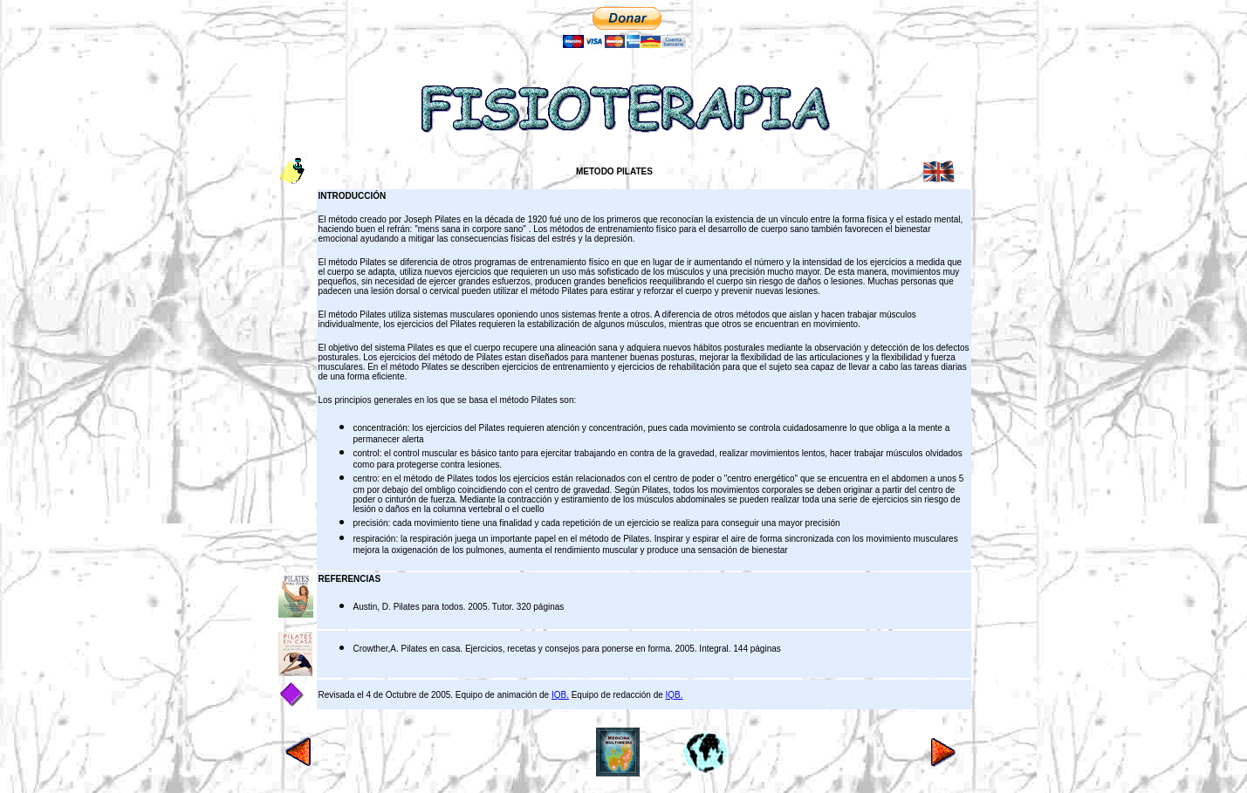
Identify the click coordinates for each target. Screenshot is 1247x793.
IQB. (560, 695)
